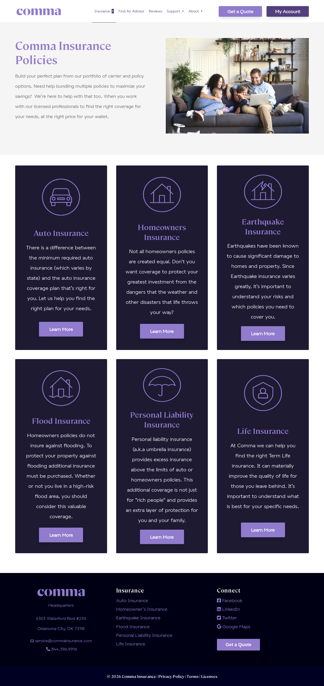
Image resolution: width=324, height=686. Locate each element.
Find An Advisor (131, 11)
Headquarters (61, 605)
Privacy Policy (171, 676)
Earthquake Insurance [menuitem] (138, 617)
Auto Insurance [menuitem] (132, 600)
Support (173, 11)
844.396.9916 (61, 648)
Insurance (102, 11)
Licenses (208, 676)
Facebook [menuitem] (229, 600)
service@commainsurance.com (61, 640)
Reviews (155, 11)
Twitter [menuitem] (227, 617)
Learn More (61, 329)
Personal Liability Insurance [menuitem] (144, 635)
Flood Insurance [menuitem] (133, 626)
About (194, 11)
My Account (287, 11)
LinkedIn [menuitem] (228, 609)
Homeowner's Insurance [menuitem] (141, 609)
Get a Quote (240, 11)
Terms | (193, 676)
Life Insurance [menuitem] (130, 643)
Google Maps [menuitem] (233, 626)
